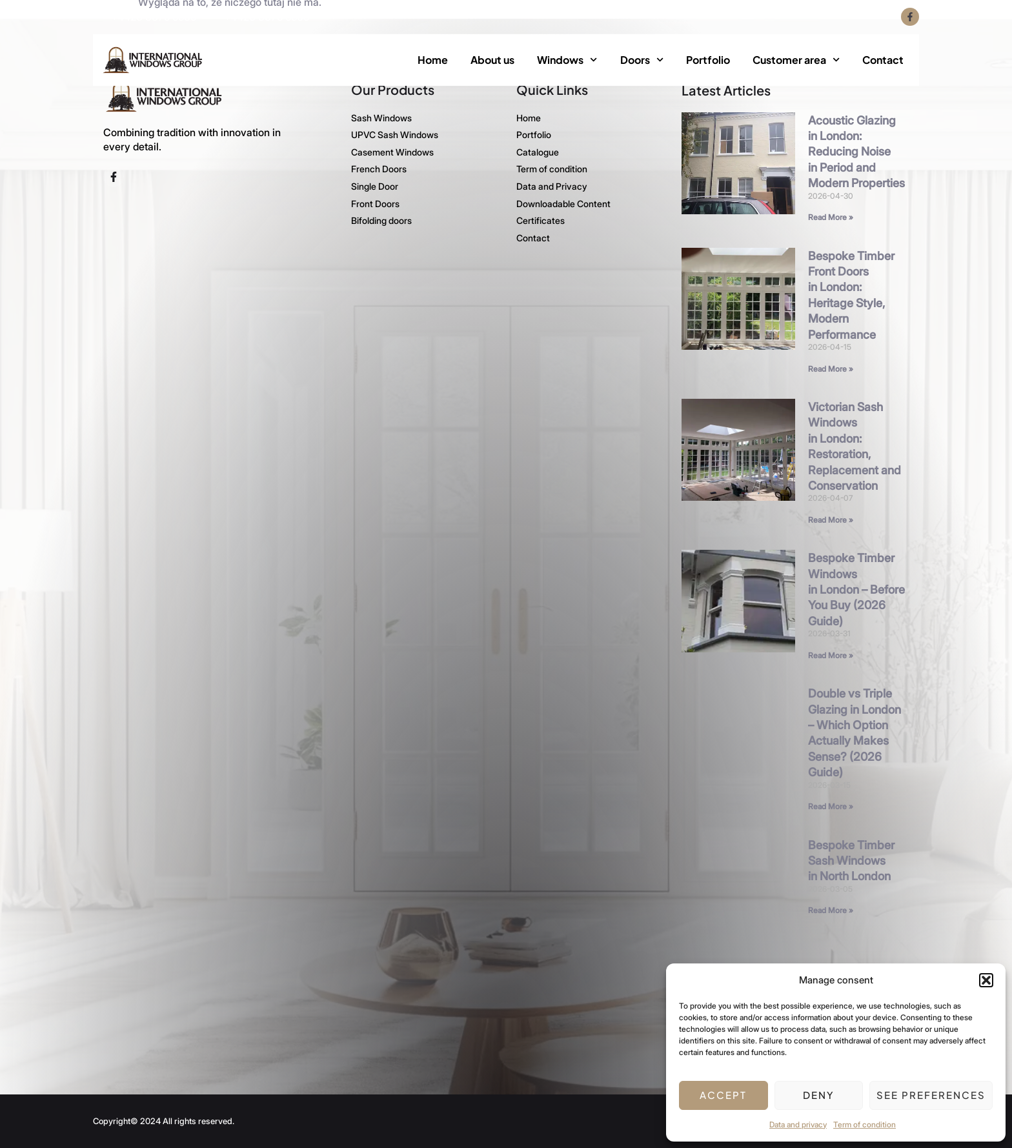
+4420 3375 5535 (153, 16)
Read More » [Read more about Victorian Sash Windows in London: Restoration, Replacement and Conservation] (830, 519)
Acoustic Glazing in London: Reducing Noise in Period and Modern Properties (856, 151)
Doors (641, 60)
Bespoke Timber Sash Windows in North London (851, 860)
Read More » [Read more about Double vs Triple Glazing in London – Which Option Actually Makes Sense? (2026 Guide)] (830, 806)
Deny (819, 1095)
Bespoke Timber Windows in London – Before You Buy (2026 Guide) (856, 588)
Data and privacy (798, 1124)
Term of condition (864, 1124)
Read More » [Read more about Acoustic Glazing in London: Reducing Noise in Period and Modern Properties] (830, 216)
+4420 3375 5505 (266, 16)
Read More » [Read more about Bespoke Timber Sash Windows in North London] (830, 909)
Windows (567, 60)
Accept (723, 1095)
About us (492, 59)
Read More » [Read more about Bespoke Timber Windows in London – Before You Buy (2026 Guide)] (830, 655)
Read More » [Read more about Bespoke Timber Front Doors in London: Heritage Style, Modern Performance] (830, 368)
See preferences (931, 1095)
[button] (986, 980)
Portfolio (708, 59)
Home (433, 59)
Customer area (796, 60)
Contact (883, 59)
